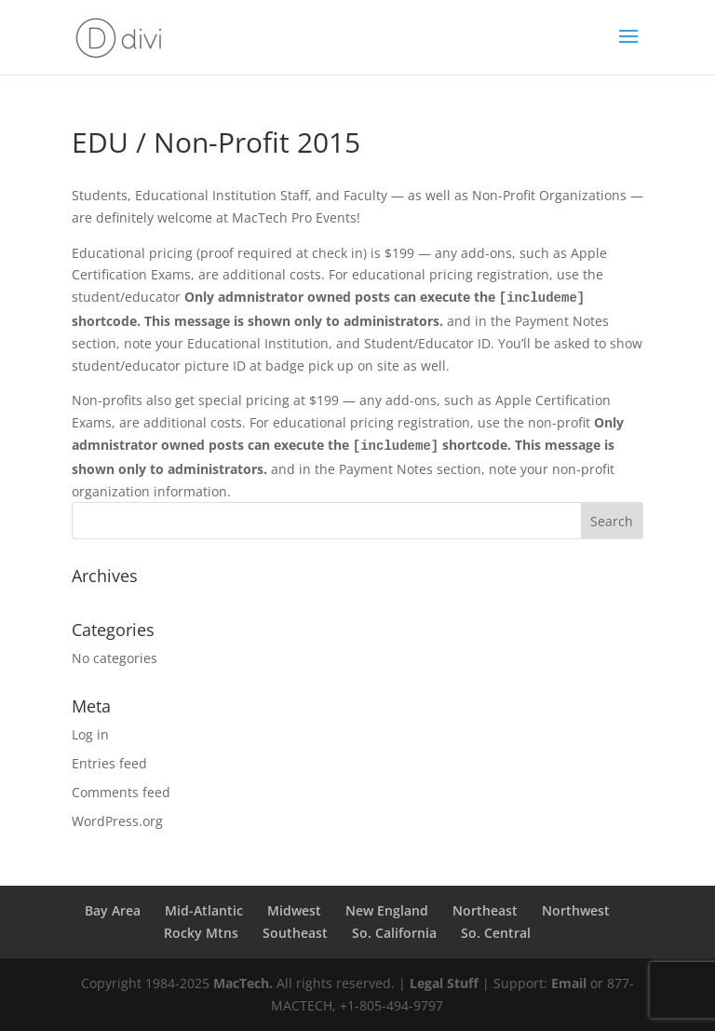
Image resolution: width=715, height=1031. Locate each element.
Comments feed (121, 792)
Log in (90, 734)
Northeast (485, 910)
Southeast (295, 933)
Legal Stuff (444, 983)
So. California (394, 933)
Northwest (576, 910)
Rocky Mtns (201, 933)
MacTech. (243, 983)
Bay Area (113, 910)
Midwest (294, 910)
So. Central (496, 933)
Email (569, 983)
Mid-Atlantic (204, 910)
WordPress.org (117, 821)
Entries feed (109, 763)
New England (386, 910)
